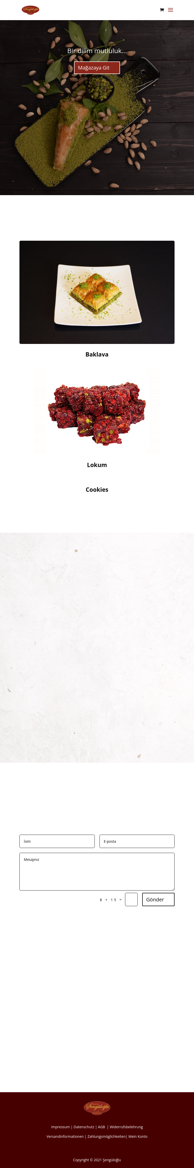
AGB (102, 1126)
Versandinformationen (65, 1136)
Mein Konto (138, 1136)
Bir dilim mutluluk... (97, 50)
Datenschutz (84, 1126)
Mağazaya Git (94, 67)
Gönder (155, 899)
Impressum (60, 1126)
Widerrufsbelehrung (126, 1126)
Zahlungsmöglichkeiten (106, 1136)
